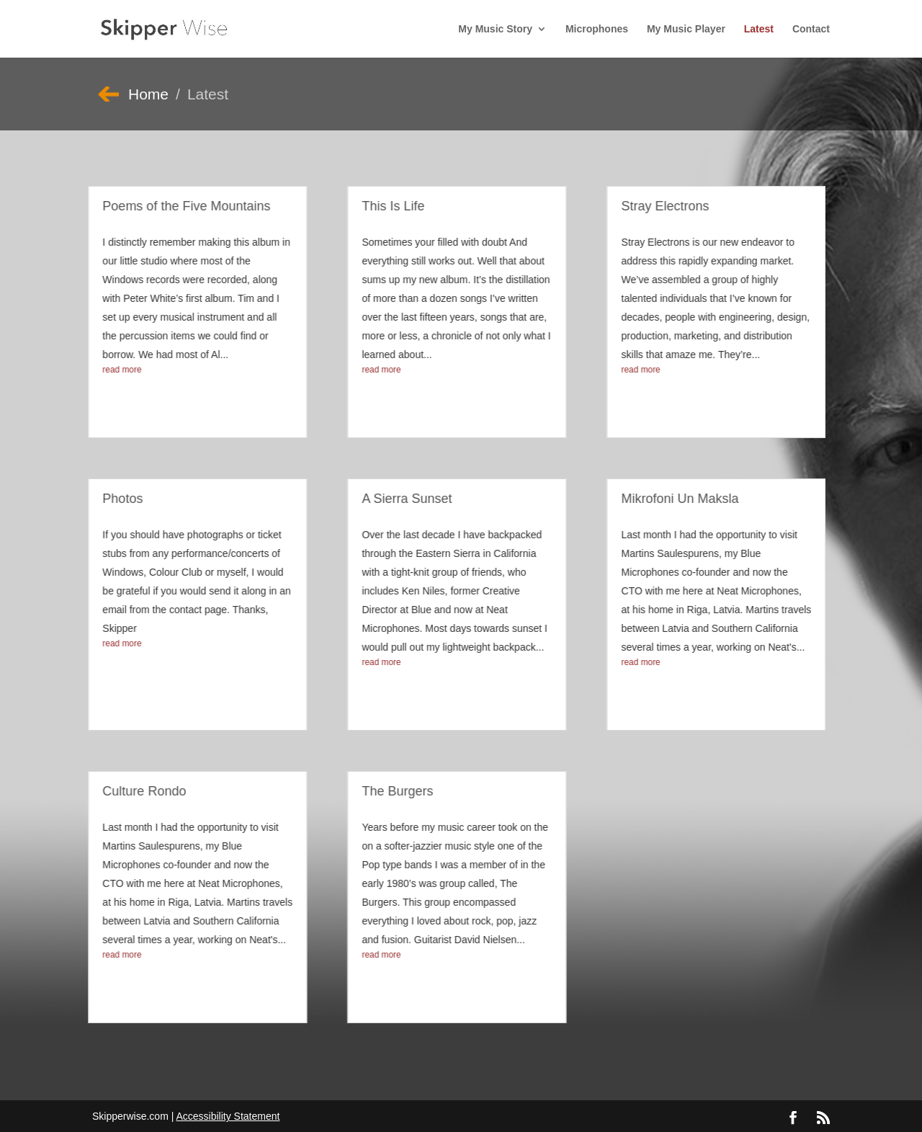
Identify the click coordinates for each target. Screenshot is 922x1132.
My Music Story (495, 29)
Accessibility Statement (227, 1116)
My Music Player (686, 29)
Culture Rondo (131, 791)
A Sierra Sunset (394, 498)
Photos (109, 498)
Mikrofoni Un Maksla (666, 498)
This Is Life (380, 206)
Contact (811, 29)
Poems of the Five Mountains (173, 206)
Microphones (596, 29)
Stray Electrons (652, 206)
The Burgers (384, 791)
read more (108, 370)
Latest (759, 29)
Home (148, 94)
